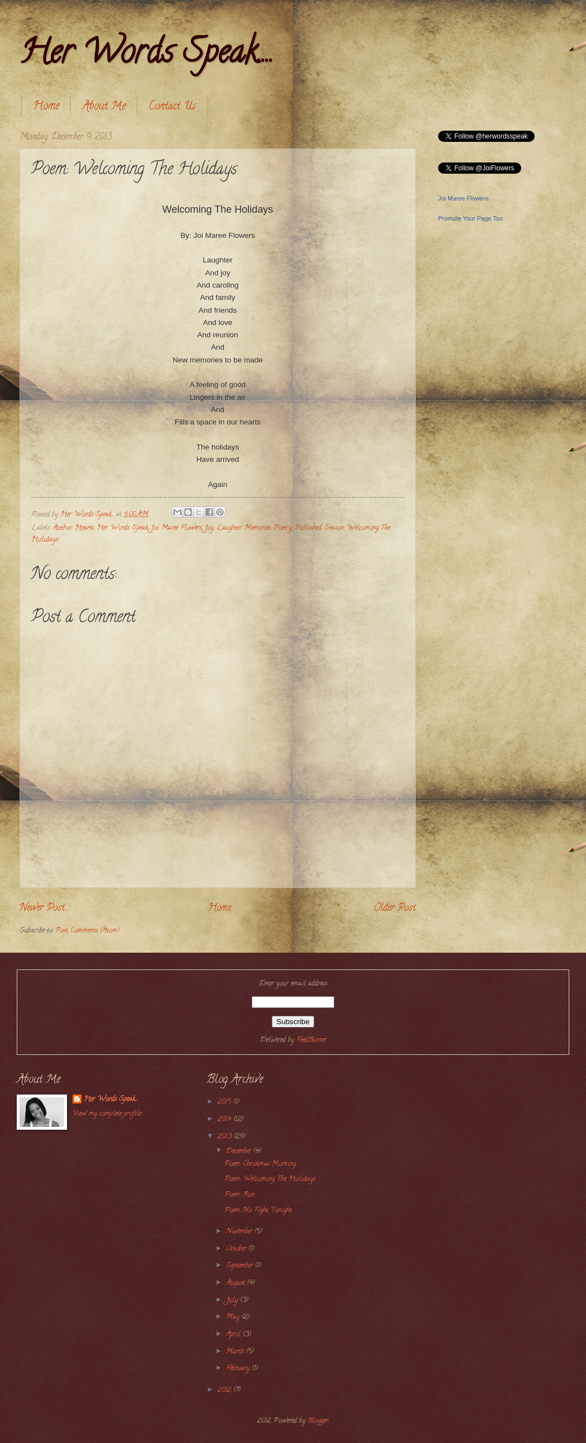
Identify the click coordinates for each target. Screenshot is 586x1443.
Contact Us (172, 107)
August (236, 1283)
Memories (257, 528)
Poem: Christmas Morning (260, 1164)
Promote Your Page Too (470, 218)
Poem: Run (239, 1195)
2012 (225, 1390)
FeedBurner (311, 1040)
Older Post (394, 908)
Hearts (84, 528)
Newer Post (42, 908)
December (239, 1151)
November (240, 1231)
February (239, 1368)
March (236, 1352)
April (234, 1334)
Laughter (229, 528)
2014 (225, 1119)
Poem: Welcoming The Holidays (269, 1179)
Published (308, 528)
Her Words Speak (122, 528)
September (240, 1266)
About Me (104, 107)
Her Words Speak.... (146, 55)
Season (334, 528)
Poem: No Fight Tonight (258, 1210)
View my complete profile (107, 1114)
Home (46, 107)
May (234, 1317)
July (233, 1300)
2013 (226, 1137)
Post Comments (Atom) (87, 930)
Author (62, 528)
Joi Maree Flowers (176, 528)
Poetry (282, 528)
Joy (209, 528)
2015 (225, 1102)
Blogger (318, 1421)
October (237, 1249)
